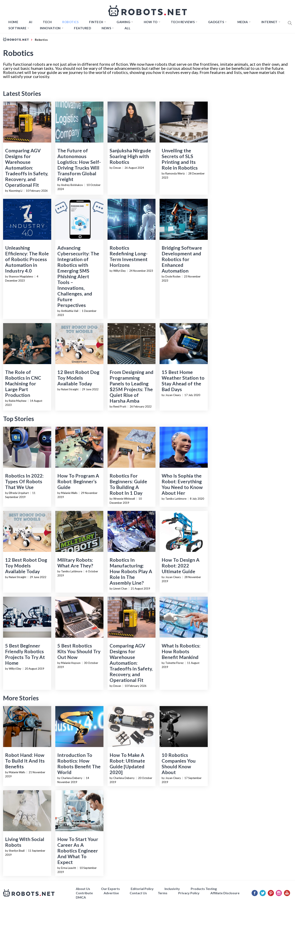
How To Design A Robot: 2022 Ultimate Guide (181, 565)
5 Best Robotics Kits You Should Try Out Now (78, 651)
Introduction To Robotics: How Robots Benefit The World (79, 763)
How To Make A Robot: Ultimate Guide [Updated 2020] (127, 763)
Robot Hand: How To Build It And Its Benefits (25, 760)
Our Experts (110, 889)
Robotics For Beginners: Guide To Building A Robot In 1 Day (128, 484)
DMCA (81, 897)
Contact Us (138, 893)
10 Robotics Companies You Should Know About (179, 763)
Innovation (50, 28)
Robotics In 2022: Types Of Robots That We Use (24, 481)
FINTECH (96, 22)
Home (13, 22)
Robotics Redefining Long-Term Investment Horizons (129, 256)
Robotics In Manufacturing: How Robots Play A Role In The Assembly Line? (131, 571)
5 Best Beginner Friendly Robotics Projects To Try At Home (25, 654)
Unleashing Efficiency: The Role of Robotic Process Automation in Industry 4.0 (27, 259)
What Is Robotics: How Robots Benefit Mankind (181, 651)
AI (30, 22)
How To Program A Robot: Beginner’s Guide (78, 481)
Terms (162, 893)
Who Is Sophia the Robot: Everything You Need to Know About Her (182, 484)
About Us (83, 889)
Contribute (84, 893)
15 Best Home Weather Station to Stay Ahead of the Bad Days (183, 380)
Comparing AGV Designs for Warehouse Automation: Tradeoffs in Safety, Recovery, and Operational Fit (26, 168)
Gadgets (216, 22)
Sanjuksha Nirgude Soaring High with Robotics (130, 156)
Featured (82, 28)
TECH (47, 22)
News (106, 28)
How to (151, 22)
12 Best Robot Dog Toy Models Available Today (78, 377)
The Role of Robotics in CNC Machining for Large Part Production (23, 383)
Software (17, 28)
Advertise (111, 893)
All (127, 28)
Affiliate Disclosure (224, 893)
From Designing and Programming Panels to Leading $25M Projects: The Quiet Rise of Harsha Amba (131, 386)
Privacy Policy (189, 893)
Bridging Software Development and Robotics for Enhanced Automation (182, 259)
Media (242, 22)
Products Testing (204, 889)
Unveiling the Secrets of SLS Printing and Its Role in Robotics (180, 159)
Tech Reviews (183, 22)
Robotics (70, 22)
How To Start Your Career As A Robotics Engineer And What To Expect (77, 850)
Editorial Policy (142, 889)
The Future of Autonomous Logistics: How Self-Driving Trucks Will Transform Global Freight (79, 165)
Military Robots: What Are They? (75, 562)
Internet (269, 22)
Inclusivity (172, 889)
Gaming (123, 22)
